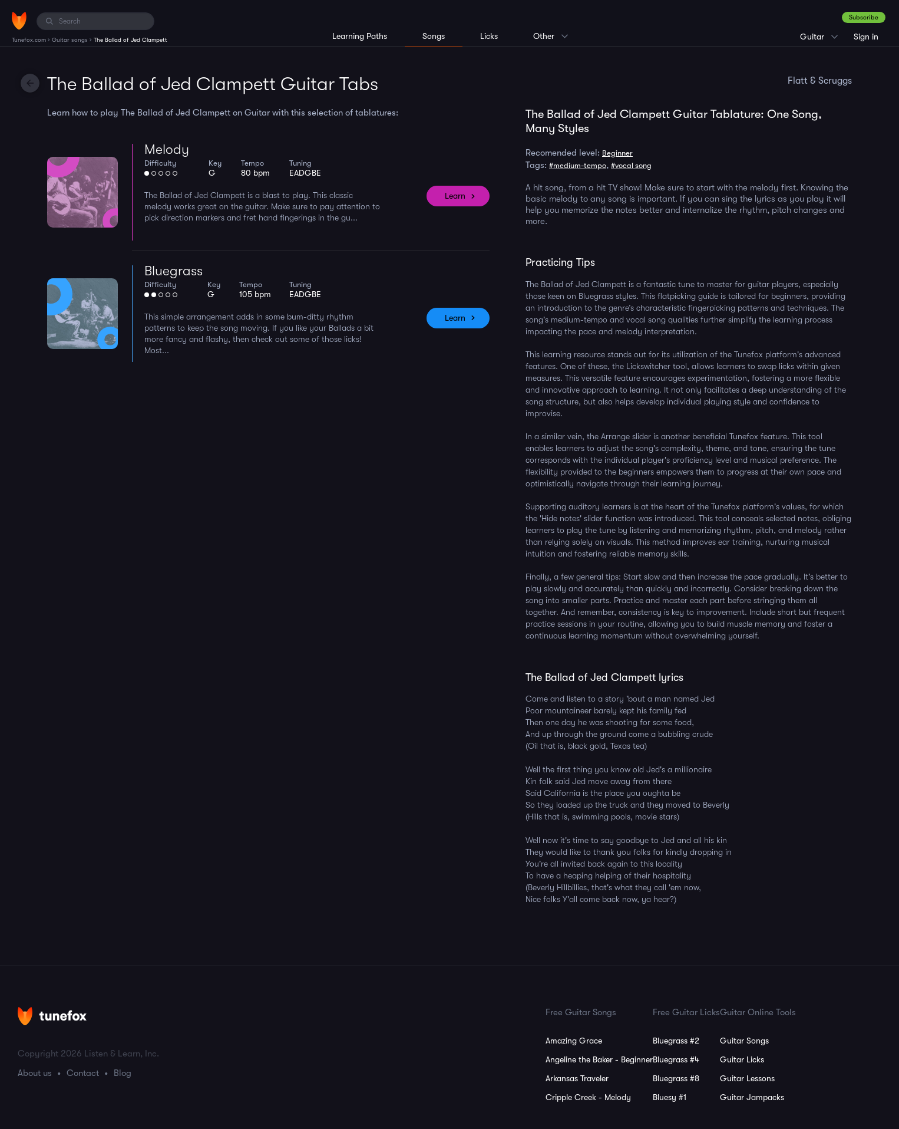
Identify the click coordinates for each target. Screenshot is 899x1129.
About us (35, 1073)
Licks (489, 36)
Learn (455, 195)
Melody (166, 149)
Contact (83, 1073)
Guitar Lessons (747, 1078)
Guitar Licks (742, 1059)
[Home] (19, 20)
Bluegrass (173, 271)
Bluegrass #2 (676, 1040)
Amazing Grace (574, 1040)
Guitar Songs (744, 1040)
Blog (122, 1073)
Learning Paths (359, 36)
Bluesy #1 (669, 1097)
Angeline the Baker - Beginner (599, 1059)
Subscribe (863, 17)
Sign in (866, 36)
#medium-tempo (577, 165)
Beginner (617, 153)
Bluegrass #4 (676, 1059)
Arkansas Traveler (577, 1078)
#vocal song (631, 165)
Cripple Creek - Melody (588, 1097)
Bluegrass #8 (676, 1078)
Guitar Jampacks (752, 1097)
